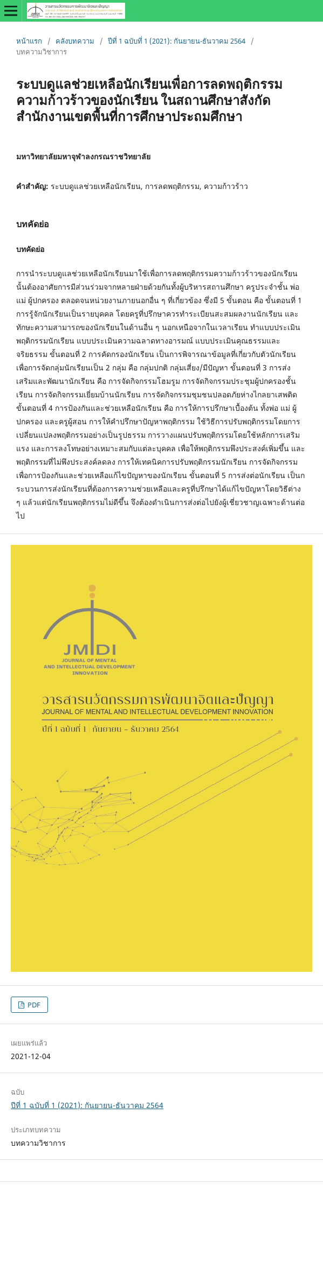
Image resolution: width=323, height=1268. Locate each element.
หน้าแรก (29, 41)
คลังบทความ (75, 41)
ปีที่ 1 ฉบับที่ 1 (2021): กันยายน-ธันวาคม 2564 (176, 41)
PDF (33, 1005)
